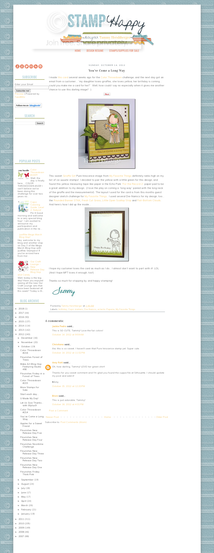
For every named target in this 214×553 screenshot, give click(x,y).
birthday (63, 309)
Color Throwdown (111, 77)
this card (63, 77)
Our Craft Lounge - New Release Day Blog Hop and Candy (31, 268)
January (26, 513)
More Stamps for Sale (29, 388)
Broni (55, 395)
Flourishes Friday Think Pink (30, 473)
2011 (22, 519)
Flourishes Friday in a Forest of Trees (32, 375)
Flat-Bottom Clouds (149, 200)
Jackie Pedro (59, 326)
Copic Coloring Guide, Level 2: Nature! (37, 206)
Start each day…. (29, 394)
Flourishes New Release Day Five (31, 431)
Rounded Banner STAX (67, 200)
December (27, 337)
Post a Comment (58, 410)
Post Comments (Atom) (74, 422)
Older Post (162, 417)
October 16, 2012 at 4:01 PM (68, 404)
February (26, 509)
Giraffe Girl (69, 175)
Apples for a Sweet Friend (31, 424)
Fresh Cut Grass (91, 200)
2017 (22, 312)
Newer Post (52, 417)
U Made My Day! (29, 398)
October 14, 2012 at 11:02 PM (68, 352)
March (25, 505)
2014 (22, 325)
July (23, 488)
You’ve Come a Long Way (32, 418)
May (24, 496)
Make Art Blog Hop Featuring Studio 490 (31, 367)
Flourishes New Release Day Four (31, 438)
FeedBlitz (20, 97)
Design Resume (95, 51)
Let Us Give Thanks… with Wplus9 (31, 404)
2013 (22, 329)
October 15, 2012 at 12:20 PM (68, 386)
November (27, 342)
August (25, 483)
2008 (22, 531)
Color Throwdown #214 (30, 411)
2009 (22, 527)
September (27, 479)
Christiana (58, 344)
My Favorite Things (120, 175)
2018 (22, 308)
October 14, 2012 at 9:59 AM (68, 334)
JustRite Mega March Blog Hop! (30, 236)
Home (78, 51)
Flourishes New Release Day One (31, 466)
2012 (22, 334)
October (26, 346)
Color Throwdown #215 (30, 381)
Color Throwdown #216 (30, 351)
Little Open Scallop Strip (116, 200)
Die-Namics (90, 309)
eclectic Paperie (106, 309)
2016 (22, 317)
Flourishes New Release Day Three (32, 452)
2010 (22, 523)
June (24, 492)
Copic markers (75, 309)
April (24, 501)
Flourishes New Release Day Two (31, 459)
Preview (19, 93)
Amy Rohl (57, 362)
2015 (22, 321)
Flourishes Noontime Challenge (31, 445)
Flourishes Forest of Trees (31, 358)
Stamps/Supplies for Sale (124, 51)
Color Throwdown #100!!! (37, 172)
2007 (22, 536)
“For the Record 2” (133, 183)
